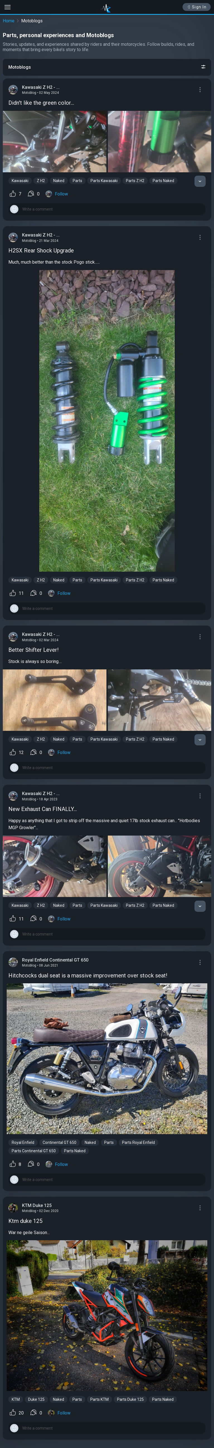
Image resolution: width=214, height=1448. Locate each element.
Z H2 (41, 180)
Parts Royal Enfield (138, 1142)
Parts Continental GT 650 (34, 1151)
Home (8, 20)
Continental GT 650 (59, 1142)
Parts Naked (163, 180)
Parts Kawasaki (104, 180)
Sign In (196, 7)
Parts (77, 180)
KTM (16, 1399)
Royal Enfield (23, 1142)
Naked (58, 180)
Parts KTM (99, 1399)
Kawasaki (20, 180)
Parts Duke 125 (130, 1399)
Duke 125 (36, 1399)
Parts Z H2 (135, 180)
